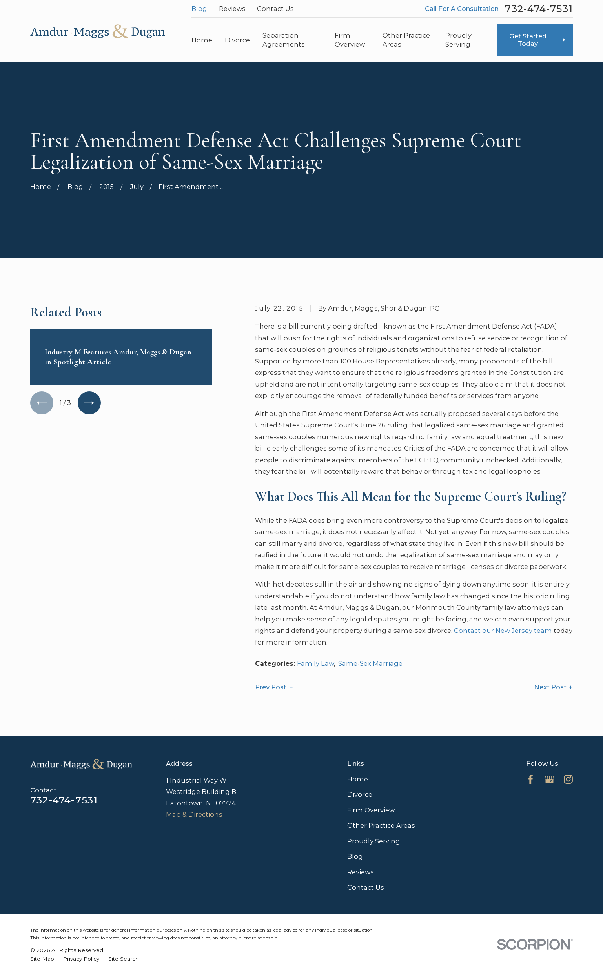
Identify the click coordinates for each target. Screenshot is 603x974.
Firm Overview (371, 810)
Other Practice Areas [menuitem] (406, 39)
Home (357, 779)
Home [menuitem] (201, 40)
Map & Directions (194, 814)
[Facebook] (530, 779)
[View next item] (89, 402)
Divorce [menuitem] (237, 40)
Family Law (315, 663)
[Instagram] (568, 779)
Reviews (232, 9)
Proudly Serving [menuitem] (458, 39)
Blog (199, 9)
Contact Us (275, 9)
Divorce (359, 794)
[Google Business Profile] (549, 779)
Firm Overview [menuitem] (350, 39)
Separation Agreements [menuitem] (283, 39)
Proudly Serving (373, 841)
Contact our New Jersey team (503, 630)
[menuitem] (42, 959)
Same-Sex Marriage (370, 663)
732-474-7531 (539, 9)
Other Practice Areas (381, 825)
